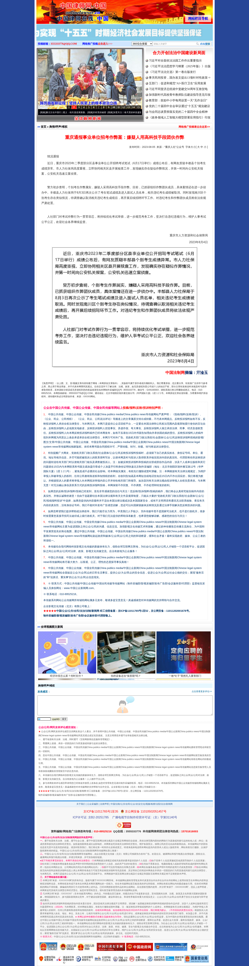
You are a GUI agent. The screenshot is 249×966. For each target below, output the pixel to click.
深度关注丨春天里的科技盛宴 (129, 112)
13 (128, 107)
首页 (43, 126)
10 (113, 107)
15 (138, 107)
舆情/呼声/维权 (58, 126)
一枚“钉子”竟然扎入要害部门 (185, 677)
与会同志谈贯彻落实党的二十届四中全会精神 (178, 111)
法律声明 (104, 804)
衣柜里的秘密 (101, 112)
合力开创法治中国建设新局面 (179, 53)
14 (133, 107)
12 (123, 107)
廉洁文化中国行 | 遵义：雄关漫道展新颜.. (67, 112)
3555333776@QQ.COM (64, 43)
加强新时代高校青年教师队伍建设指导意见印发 (180, 94)
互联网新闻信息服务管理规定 (94, 739)
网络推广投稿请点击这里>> (194, 126)
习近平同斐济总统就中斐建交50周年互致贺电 (178, 89)
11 (118, 107)
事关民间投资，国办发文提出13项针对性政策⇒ (180, 77)
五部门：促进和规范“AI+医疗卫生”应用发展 (177, 83)
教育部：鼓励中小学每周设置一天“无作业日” (178, 100)
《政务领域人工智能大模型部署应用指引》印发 (180, 117)
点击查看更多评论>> (202, 691)
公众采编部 (92, 804)
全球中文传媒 (66, 10)
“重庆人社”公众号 (174, 146)
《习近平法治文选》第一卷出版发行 (172, 71)
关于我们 (80, 804)
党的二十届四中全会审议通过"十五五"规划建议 (179, 106)
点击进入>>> (105, 43)
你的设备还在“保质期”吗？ (126, 677)
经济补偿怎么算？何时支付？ (67, 677)
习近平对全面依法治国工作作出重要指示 (175, 60)
